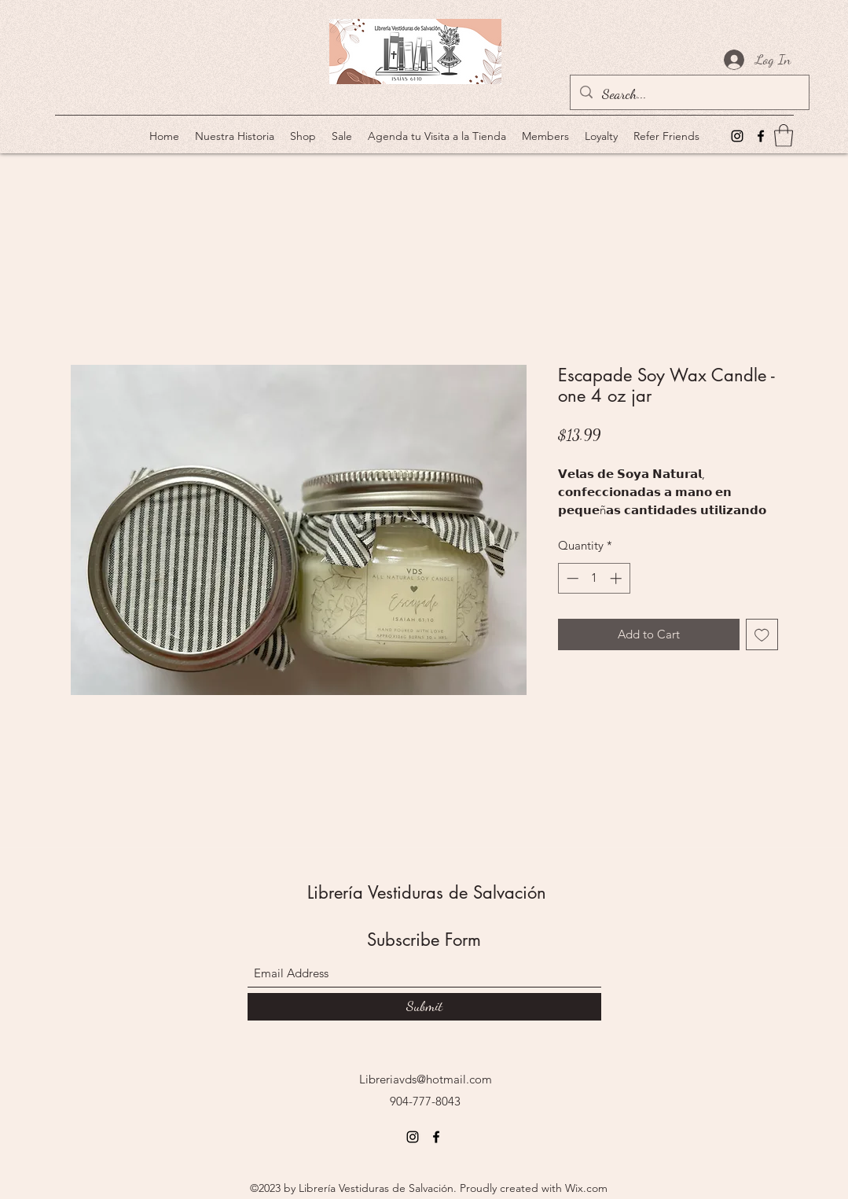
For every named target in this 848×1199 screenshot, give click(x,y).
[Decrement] (571, 578)
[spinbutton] (594, 578)
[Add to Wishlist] (762, 635)
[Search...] (689, 94)
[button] (783, 135)
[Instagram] (737, 136)
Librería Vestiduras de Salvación (426, 892)
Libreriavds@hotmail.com (425, 1079)
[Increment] (617, 578)
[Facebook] (761, 136)
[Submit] (424, 1007)
